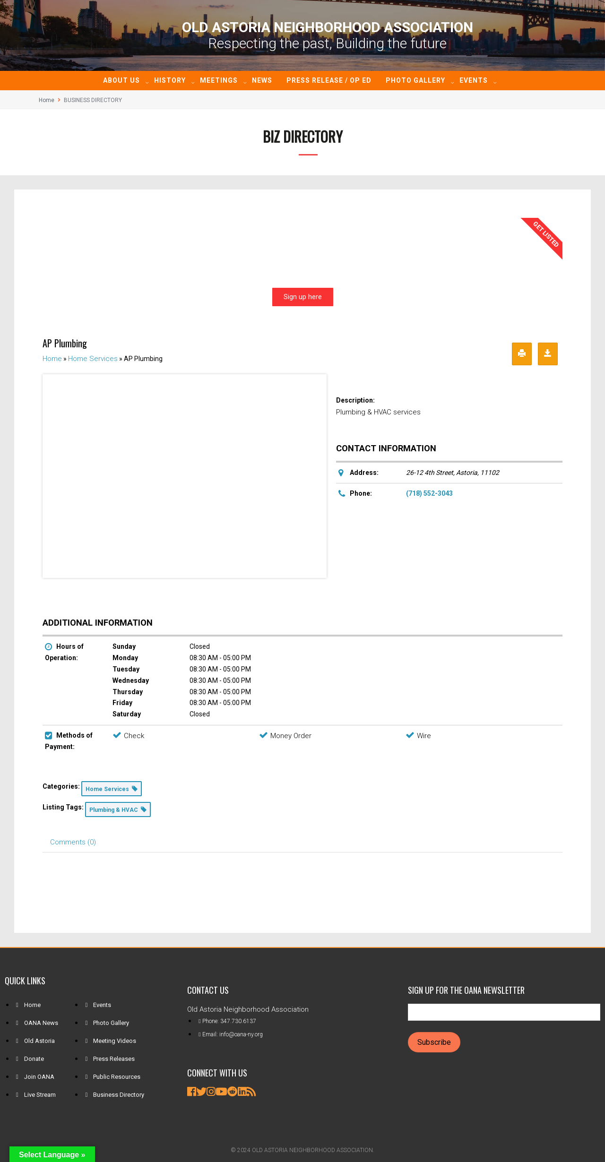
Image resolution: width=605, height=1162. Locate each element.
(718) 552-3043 (429, 493)
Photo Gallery (415, 80)
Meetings (219, 80)
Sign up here (303, 297)
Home (46, 100)
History (170, 80)
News (262, 80)
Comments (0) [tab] (73, 842)
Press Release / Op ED (329, 80)
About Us (121, 80)
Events (473, 80)
